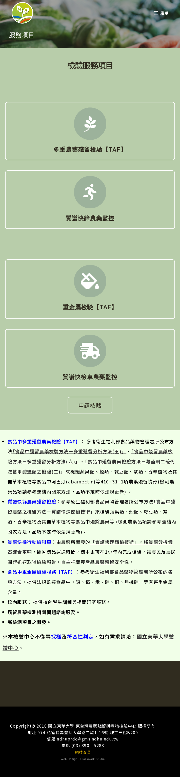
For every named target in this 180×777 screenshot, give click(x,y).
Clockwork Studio (93, 759)
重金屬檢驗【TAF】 (90, 307)
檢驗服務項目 (90, 65)
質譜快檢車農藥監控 (90, 377)
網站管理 (83, 752)
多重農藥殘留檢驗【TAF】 (90, 149)
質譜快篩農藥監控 (90, 218)
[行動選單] (161, 13)
